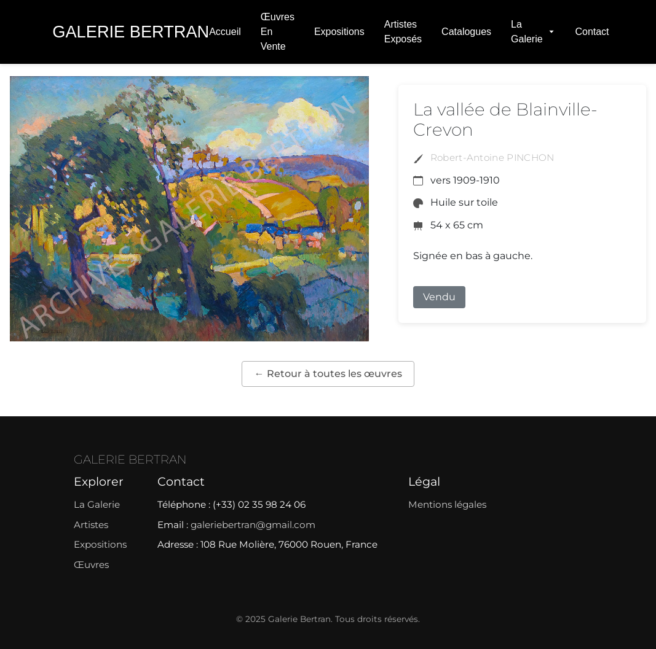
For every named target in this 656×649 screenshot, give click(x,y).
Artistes (91, 524)
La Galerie (533, 31)
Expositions (339, 31)
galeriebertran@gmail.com (253, 524)
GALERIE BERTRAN (130, 459)
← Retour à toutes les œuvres (328, 373)
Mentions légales (447, 504)
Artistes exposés (403, 31)
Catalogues (466, 31)
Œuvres (91, 564)
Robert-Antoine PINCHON (492, 157)
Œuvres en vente (277, 32)
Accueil (225, 31)
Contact (592, 31)
